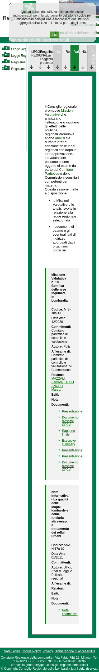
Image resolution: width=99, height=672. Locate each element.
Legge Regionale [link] (18, 49)
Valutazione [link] (76, 52)
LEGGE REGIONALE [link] (33, 53)
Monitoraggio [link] (59, 52)
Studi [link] (85, 52)
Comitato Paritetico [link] (59, 171)
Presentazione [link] (72, 411)
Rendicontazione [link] (68, 52)
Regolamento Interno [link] (21, 62)
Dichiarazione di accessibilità (75, 651)
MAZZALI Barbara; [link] (58, 380)
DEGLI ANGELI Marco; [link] (62, 385)
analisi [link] (60, 138)
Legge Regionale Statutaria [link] (26, 56)
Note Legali (12, 651)
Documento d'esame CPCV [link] (70, 421)
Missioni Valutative (59, 112)
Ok (54, 35)
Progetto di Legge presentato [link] (42, 57)
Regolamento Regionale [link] (23, 69)
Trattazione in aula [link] (51, 55)
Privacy (48, 651)
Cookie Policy (31, 651)
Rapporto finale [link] (68, 432)
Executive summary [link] (69, 442)
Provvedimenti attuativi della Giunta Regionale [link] (93, 59)
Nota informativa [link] (70, 612)
